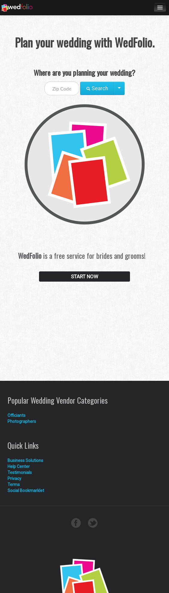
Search (97, 88)
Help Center (19, 466)
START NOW (84, 277)
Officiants (17, 415)
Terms (14, 484)
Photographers (22, 421)
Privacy (14, 478)
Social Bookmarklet (26, 490)
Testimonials (20, 472)
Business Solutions (25, 460)
